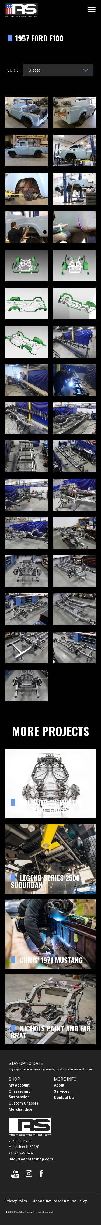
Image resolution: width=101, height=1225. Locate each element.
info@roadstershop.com (31, 1159)
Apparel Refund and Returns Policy (60, 1201)
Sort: (12, 70)
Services (61, 1091)
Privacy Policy (16, 1201)
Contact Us (64, 1097)
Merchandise (20, 1109)
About (59, 1085)
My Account (19, 1085)
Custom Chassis (23, 1103)
